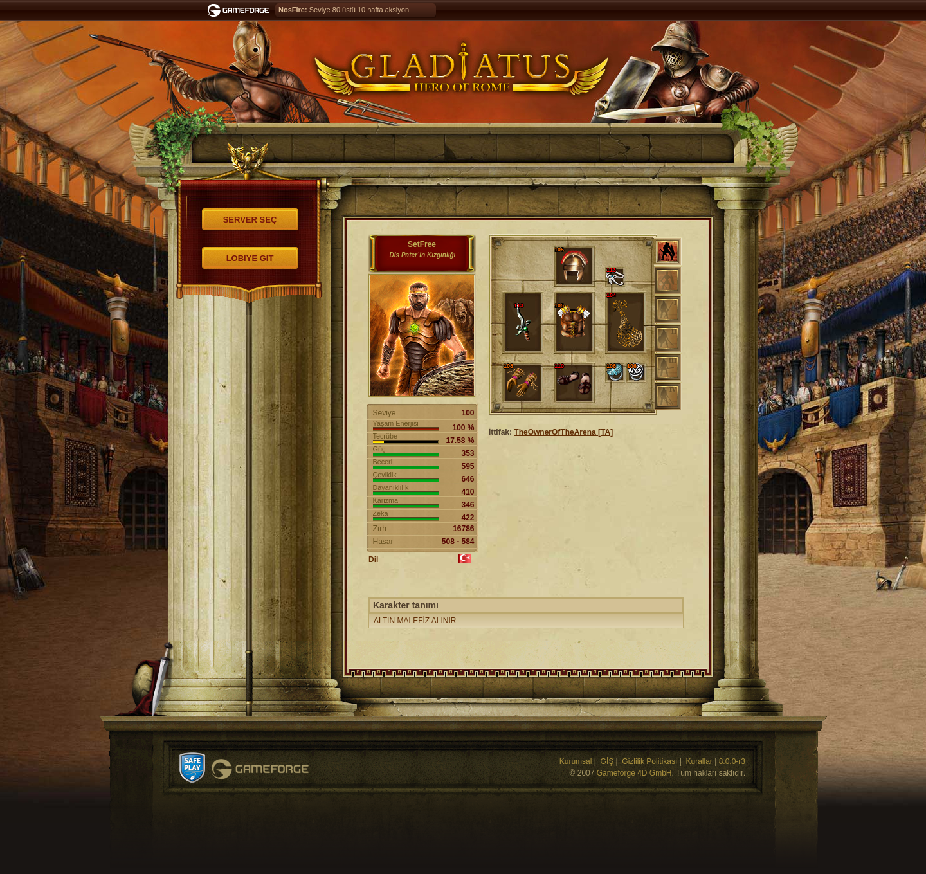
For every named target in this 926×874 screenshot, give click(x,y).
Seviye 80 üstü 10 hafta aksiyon (343, 10)
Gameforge (260, 769)
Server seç (250, 219)
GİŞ (607, 761)
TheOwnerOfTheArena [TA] (563, 432)
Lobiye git (250, 258)
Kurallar (698, 761)
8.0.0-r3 (732, 761)
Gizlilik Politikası (649, 761)
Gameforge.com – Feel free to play (240, 10)
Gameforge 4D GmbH (634, 773)
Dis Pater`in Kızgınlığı (423, 255)
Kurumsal (575, 761)
